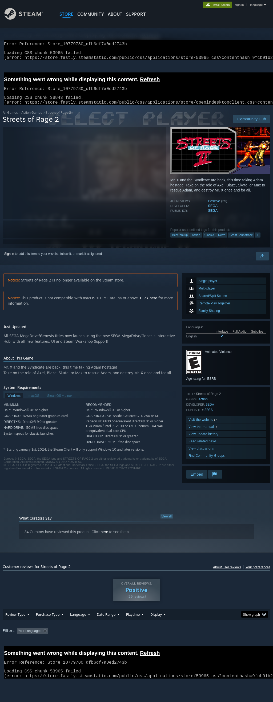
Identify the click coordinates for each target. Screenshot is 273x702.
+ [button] (257, 241)
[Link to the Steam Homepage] (27, 18)
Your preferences (258, 574)
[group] (136, 637)
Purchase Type (47, 621)
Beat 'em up (180, 241)
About (115, 14)
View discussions (201, 455)
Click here (148, 304)
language (256, 5)
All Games (10, 119)
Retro (221, 241)
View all (167, 522)
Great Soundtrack (241, 241)
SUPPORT (136, 14)
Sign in (9, 260)
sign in (239, 5)
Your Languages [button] (29, 637)
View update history (203, 440)
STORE (66, 14)
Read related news (202, 448)
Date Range (106, 621)
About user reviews (227, 574)
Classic (209, 241)
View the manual (203, 433)
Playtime (133, 621)
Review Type (15, 621)
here (104, 538)
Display (156, 621)
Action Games (31, 119)
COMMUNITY (90, 14)
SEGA (213, 212)
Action (196, 241)
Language (78, 621)
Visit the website (203, 426)
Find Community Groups (206, 462)
